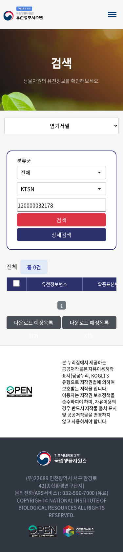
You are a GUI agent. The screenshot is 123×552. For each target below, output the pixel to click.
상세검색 (61, 235)
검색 (61, 220)
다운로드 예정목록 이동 (89, 324)
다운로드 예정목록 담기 (33, 324)
